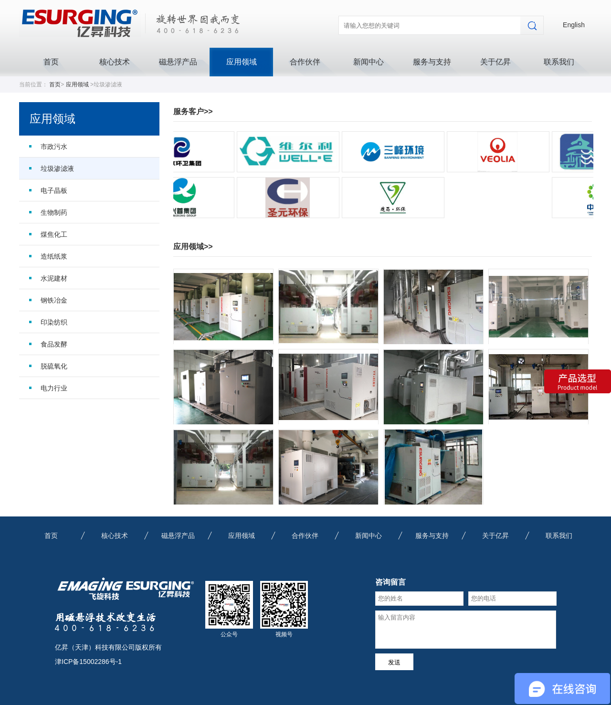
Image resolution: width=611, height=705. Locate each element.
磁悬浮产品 (178, 62)
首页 (51, 62)
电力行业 (54, 388)
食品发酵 (54, 344)
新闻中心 (368, 62)
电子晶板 (54, 190)
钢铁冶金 (54, 300)
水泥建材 (54, 278)
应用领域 (241, 62)
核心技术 (114, 62)
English (574, 25)
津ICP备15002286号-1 (88, 661)
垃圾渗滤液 (57, 168)
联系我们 (559, 62)
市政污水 (54, 146)
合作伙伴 (305, 62)
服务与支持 (432, 62)
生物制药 (54, 212)
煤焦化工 (54, 234)
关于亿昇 (495, 62)
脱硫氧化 (54, 366)
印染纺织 (54, 322)
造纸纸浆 (54, 256)
